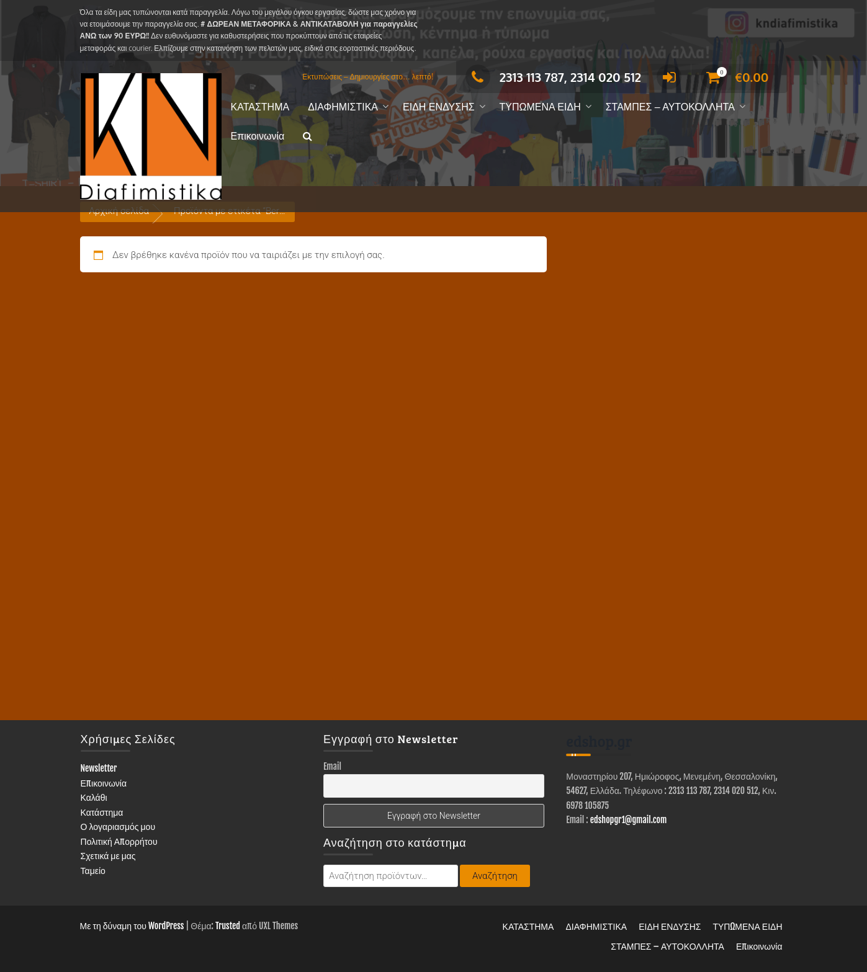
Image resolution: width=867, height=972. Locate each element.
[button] (307, 136)
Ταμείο (93, 870)
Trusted (227, 926)
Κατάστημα (102, 812)
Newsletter (99, 768)
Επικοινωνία (258, 136)
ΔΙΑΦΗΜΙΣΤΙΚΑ (343, 107)
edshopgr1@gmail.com (628, 819)
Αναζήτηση (495, 875)
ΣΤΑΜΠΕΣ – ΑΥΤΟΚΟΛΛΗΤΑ (670, 107)
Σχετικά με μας (108, 855)
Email (332, 766)
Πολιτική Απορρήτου (119, 841)
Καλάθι (94, 797)
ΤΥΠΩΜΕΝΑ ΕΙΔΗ (540, 107)
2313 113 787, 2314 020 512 (553, 77)
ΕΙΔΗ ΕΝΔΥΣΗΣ (439, 107)
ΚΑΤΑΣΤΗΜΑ (260, 107)
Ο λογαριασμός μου (118, 826)
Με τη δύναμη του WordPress (132, 926)
